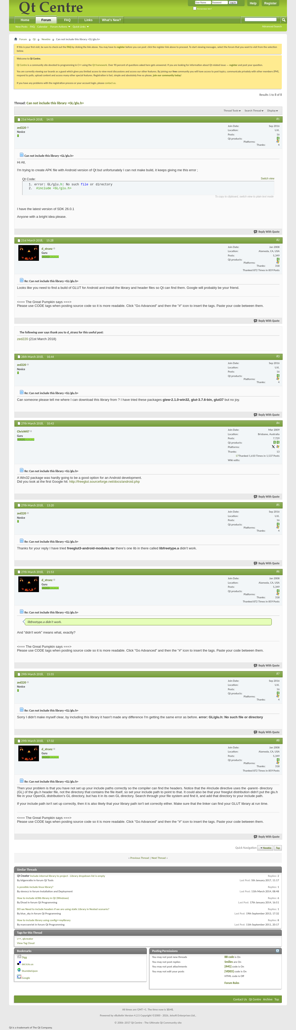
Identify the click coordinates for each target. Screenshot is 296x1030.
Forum (46, 20)
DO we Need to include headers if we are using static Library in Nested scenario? (63, 909)
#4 (277, 423)
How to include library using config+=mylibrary (43, 920)
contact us (110, 83)
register (233, 65)
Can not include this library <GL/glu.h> (55, 103)
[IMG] (228, 966)
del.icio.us (28, 964)
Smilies (229, 962)
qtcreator (27, 938)
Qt (34, 39)
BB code (229, 957)
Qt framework (99, 65)
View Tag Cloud (26, 943)
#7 (277, 674)
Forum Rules (232, 983)
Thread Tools (231, 110)
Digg (24, 957)
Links (88, 20)
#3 (277, 356)
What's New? (111, 20)
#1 (277, 119)
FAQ (32, 26)
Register (270, 3)
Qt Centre (22, 65)
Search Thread (253, 110)
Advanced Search (272, 26)
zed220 (22, 339)
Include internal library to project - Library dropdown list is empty (67, 876)
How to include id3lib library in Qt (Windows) (43, 898)
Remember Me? (202, 9)
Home (25, 20)
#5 (277, 505)
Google (26, 978)
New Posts (21, 26)
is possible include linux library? (35, 887)
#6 (277, 571)
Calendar (42, 26)
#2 (277, 240)
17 (237, 455)
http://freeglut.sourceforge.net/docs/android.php (104, 481)
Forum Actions (58, 26)
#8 (277, 740)
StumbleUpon (30, 971)
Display (271, 110)
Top (278, 848)
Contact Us (240, 999)
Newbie (46, 39)
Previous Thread (139, 858)
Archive (268, 999)
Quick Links (79, 26)
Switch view (267, 178)
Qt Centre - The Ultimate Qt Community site (156, 1022)
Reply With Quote (266, 231)
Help (253, 3)
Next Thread (158, 858)
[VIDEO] (229, 971)
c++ (19, 938)
